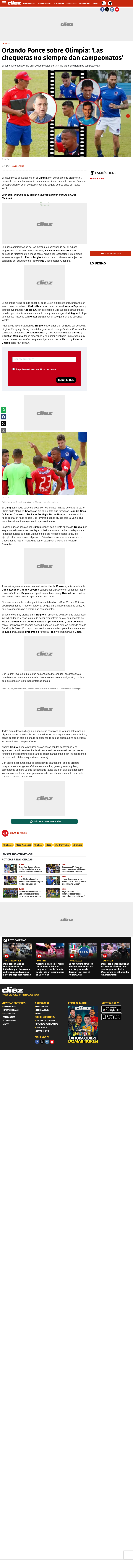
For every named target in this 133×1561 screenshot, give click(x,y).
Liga (49, 846)
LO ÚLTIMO (98, 264)
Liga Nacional (24, 846)
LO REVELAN (108, 962)
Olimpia (78, 846)
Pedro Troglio (62, 846)
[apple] (116, 1017)
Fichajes (8, 846)
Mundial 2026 (76, 962)
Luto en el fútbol (12, 962)
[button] (3, 410)
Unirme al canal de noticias (47, 822)
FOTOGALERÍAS (17, 941)
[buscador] (104, 3)
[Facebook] (37, 1043)
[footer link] (66, 997)
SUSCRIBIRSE (66, 381)
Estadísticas (105, 174)
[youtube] (52, 1043)
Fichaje (39, 846)
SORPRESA (41, 962)
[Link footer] (12, 990)
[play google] (116, 1010)
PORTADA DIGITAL (78, 1004)
